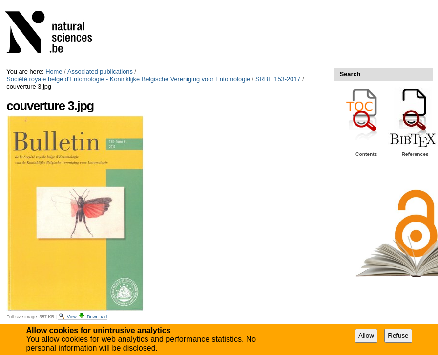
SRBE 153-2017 (277, 79)
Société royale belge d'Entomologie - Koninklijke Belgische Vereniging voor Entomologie (128, 79)
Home (53, 71)
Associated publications (100, 71)
